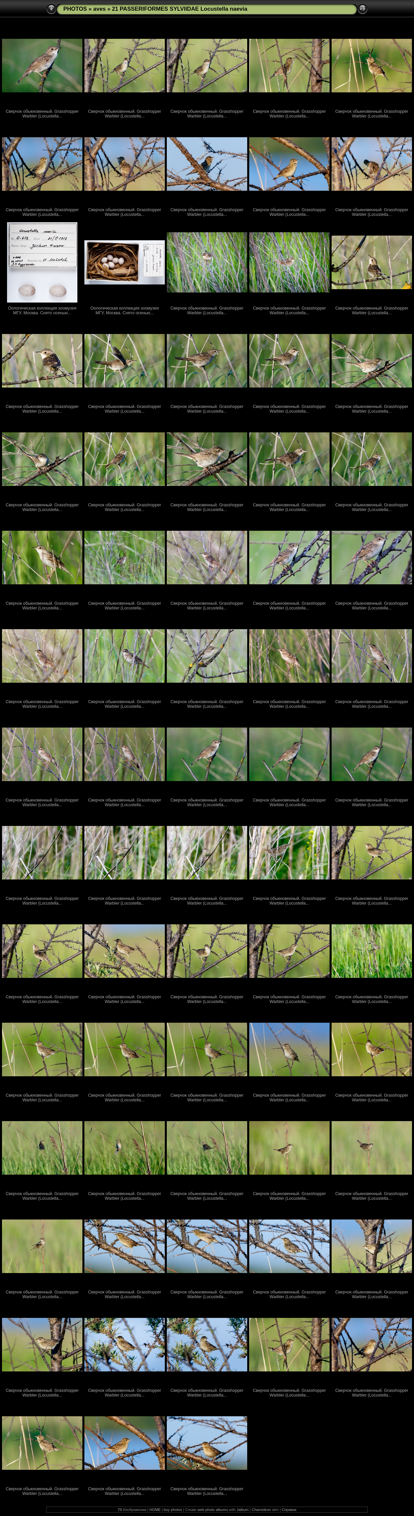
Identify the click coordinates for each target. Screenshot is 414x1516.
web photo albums (212, 1510)
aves (99, 9)
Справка (289, 1510)
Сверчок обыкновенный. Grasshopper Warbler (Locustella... (42, 113)
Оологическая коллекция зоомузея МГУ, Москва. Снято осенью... (42, 310)
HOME (155, 1510)
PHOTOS (75, 9)
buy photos (173, 1510)
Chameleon (261, 1510)
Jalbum (242, 1510)
